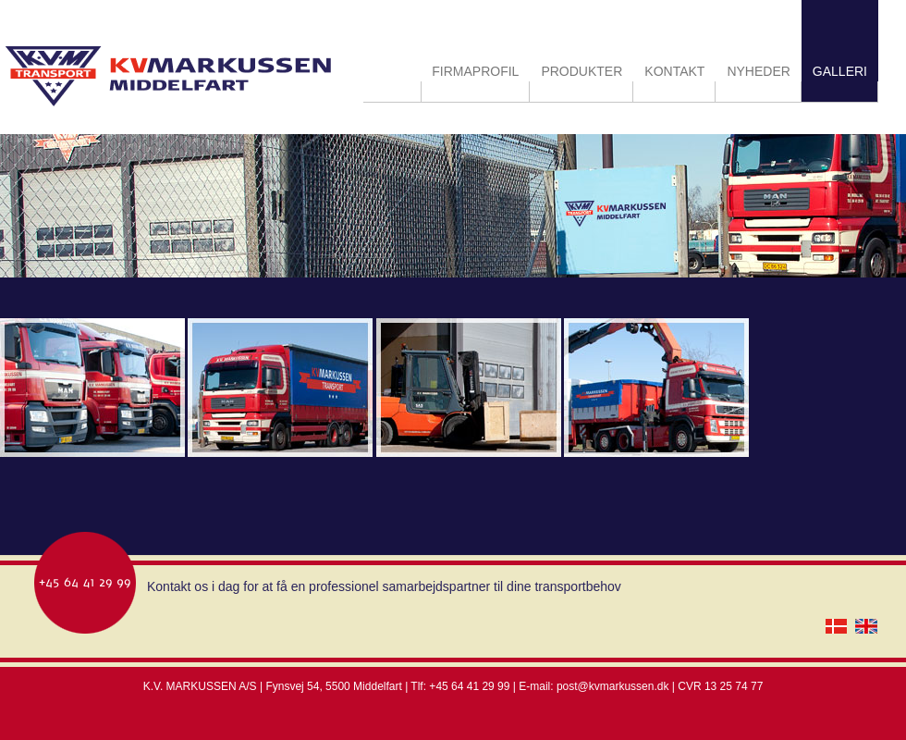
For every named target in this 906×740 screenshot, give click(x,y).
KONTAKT (674, 71)
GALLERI (840, 71)
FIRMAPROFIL (475, 71)
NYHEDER (758, 71)
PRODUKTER (581, 71)
